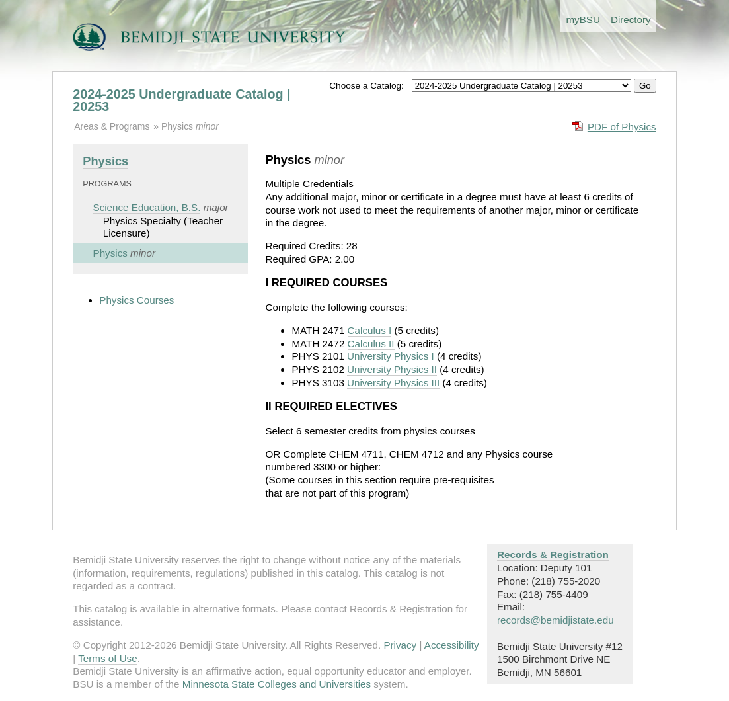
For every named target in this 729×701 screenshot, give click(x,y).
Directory (631, 19)
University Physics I (390, 356)
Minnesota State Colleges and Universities (276, 684)
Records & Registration (553, 554)
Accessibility (451, 645)
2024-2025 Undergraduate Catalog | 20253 (181, 100)
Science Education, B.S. (147, 207)
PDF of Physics (622, 126)
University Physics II (392, 369)
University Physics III (393, 382)
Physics (178, 126)
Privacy (399, 645)
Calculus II (371, 343)
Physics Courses (136, 300)
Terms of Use (107, 658)
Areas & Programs (111, 126)
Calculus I (370, 330)
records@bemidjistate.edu (555, 620)
